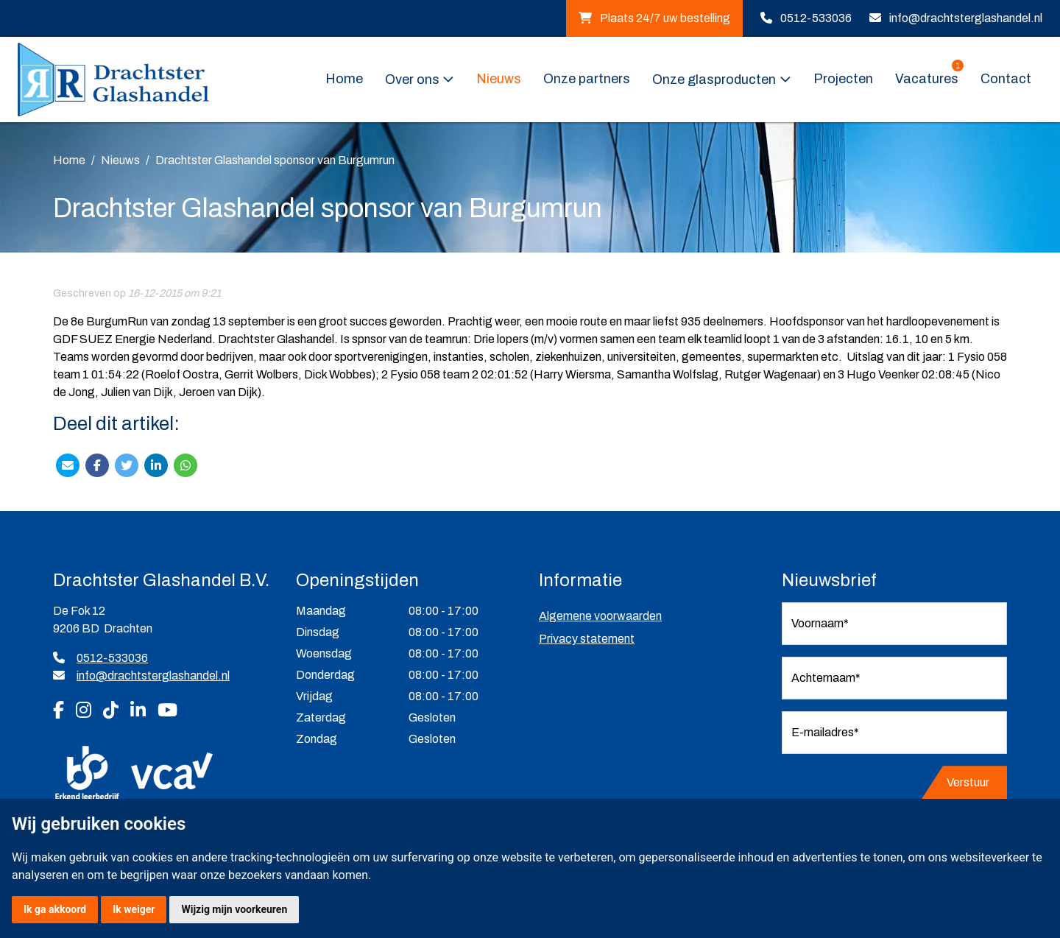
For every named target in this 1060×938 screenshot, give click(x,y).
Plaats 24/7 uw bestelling (654, 18)
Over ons (412, 79)
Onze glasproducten (714, 79)
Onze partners (586, 78)
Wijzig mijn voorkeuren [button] (234, 909)
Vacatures (929, 77)
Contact (1006, 78)
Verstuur (968, 782)
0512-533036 (816, 18)
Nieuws (498, 78)
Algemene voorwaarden (600, 616)
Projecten (843, 78)
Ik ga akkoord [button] (55, 909)
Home (344, 78)
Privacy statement (587, 638)
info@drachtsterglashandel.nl (965, 18)
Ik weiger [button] (134, 909)
